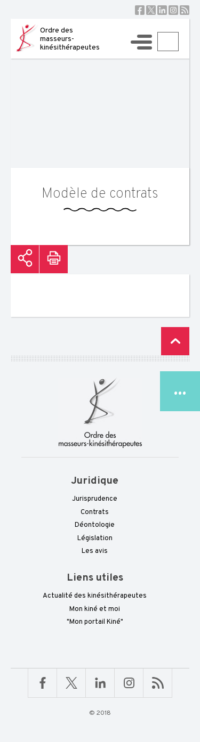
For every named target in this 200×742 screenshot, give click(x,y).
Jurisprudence (94, 499)
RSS (184, 10)
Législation (95, 538)
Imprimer (53, 259)
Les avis (95, 551)
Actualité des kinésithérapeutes (95, 596)
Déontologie (95, 525)
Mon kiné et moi (94, 609)
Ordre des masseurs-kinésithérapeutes (70, 39)
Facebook (140, 10)
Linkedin (162, 10)
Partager (25, 259)
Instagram (173, 10)
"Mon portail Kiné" (95, 622)
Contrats (95, 512)
